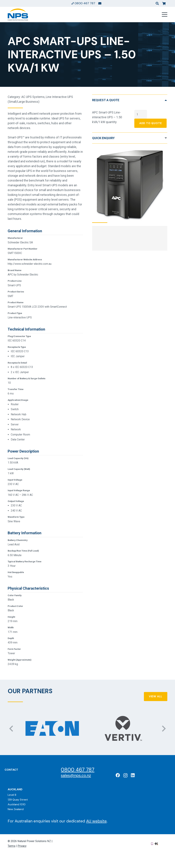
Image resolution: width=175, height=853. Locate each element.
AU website (96, 821)
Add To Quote (150, 123)
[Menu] (164, 14)
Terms (11, 846)
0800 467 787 (77, 769)
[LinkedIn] (133, 775)
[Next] (163, 728)
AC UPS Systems (33, 97)
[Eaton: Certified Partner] (52, 728)
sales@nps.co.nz (76, 775)
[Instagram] (125, 775)
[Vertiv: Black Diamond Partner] (123, 728)
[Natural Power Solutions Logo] (18, 15)
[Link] (99, 3)
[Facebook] (118, 775)
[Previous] (11, 728)
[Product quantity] (140, 114)
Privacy (22, 846)
